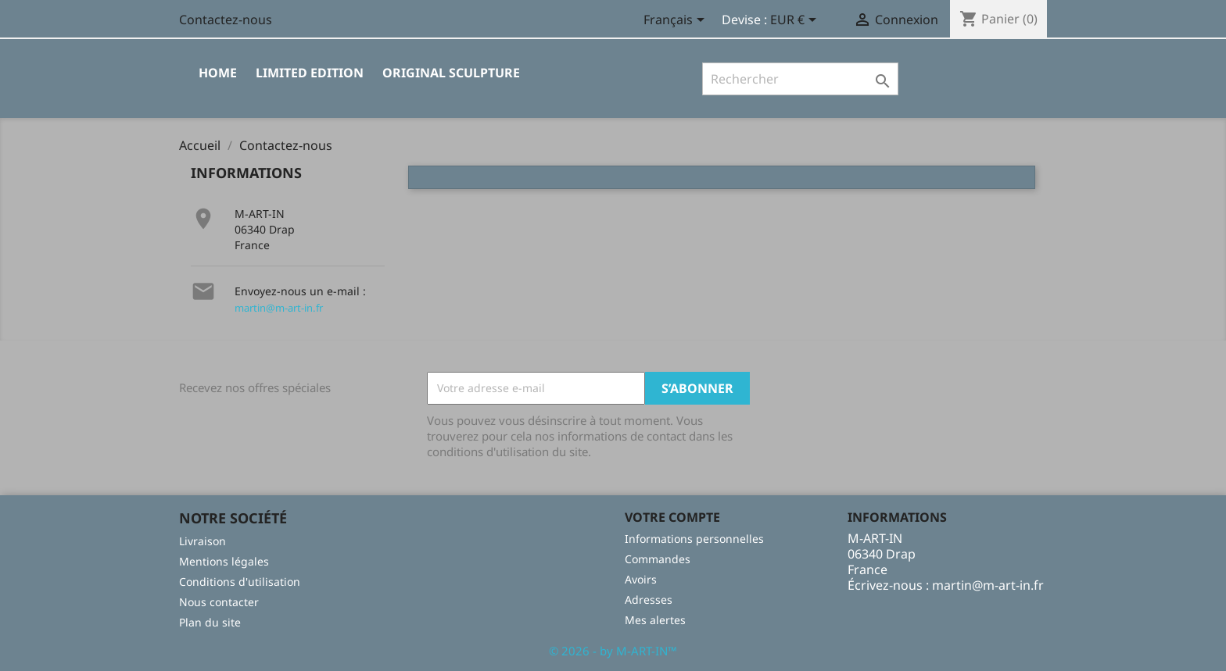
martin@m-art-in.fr (279, 308)
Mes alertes (655, 619)
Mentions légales (224, 561)
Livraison (202, 541)
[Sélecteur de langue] (676, 21)
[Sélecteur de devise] (796, 21)
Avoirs (641, 579)
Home (218, 72)
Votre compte (672, 517)
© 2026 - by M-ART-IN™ (613, 651)
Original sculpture (451, 72)
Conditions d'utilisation (239, 581)
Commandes (657, 558)
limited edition (310, 72)
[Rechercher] (800, 78)
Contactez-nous (225, 19)
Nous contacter (219, 601)
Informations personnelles (694, 538)
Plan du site (210, 622)
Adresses (648, 599)
